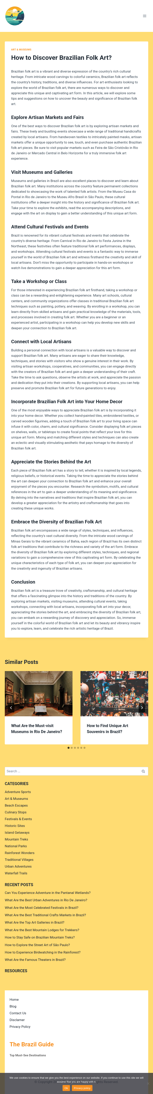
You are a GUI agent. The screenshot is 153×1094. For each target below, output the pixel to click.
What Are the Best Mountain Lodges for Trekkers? (42, 930)
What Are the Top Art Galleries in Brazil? (34, 922)
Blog (13, 1006)
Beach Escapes (16, 805)
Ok (66, 1088)
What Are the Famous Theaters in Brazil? (35, 960)
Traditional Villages (19, 860)
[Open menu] (144, 16)
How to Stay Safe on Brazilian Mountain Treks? (40, 937)
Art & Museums (21, 49)
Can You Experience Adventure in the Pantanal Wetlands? (47, 893)
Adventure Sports (18, 792)
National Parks (16, 846)
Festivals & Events (18, 819)
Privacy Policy (20, 1027)
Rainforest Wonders (19, 853)
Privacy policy (82, 1088)
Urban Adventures (18, 866)
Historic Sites (15, 826)
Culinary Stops (15, 812)
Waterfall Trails (16, 873)
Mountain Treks (16, 839)
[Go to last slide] (11, 708)
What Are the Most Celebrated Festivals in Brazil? (41, 908)
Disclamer (17, 1020)
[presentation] (39, 693)
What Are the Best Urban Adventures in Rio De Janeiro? (46, 900)
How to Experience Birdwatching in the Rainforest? (42, 952)
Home (14, 1000)
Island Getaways (17, 833)
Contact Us (18, 1013)
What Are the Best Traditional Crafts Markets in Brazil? (45, 915)
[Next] (142, 708)
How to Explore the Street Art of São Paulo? (37, 945)
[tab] (69, 748)
